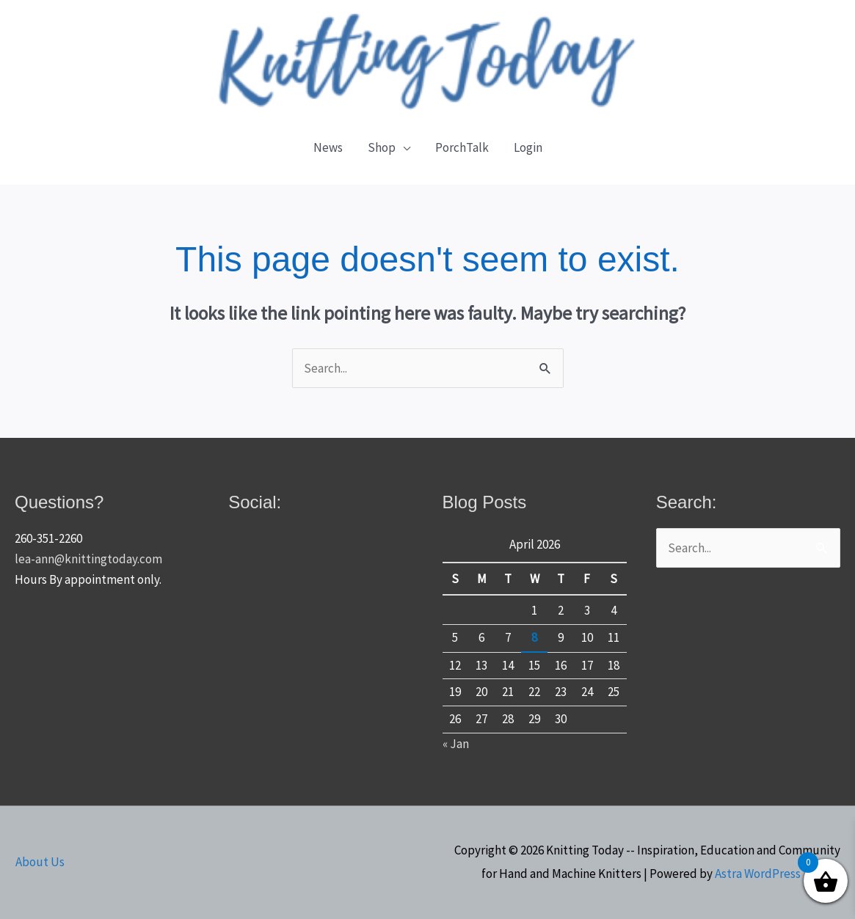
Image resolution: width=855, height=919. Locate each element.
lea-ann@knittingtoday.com (88, 559)
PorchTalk (462, 147)
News (328, 147)
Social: (254, 502)
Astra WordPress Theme (777, 873)
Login (528, 147)
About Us (39, 862)
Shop (382, 147)
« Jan (456, 744)
